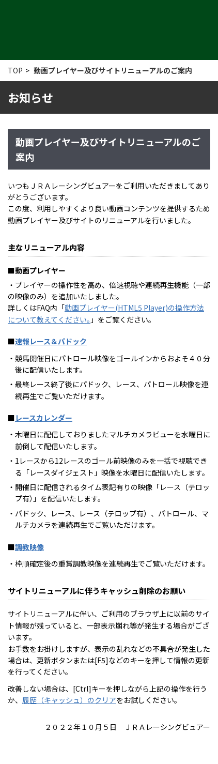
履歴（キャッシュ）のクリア (69, 700)
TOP (15, 70)
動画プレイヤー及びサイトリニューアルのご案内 (113, 70)
